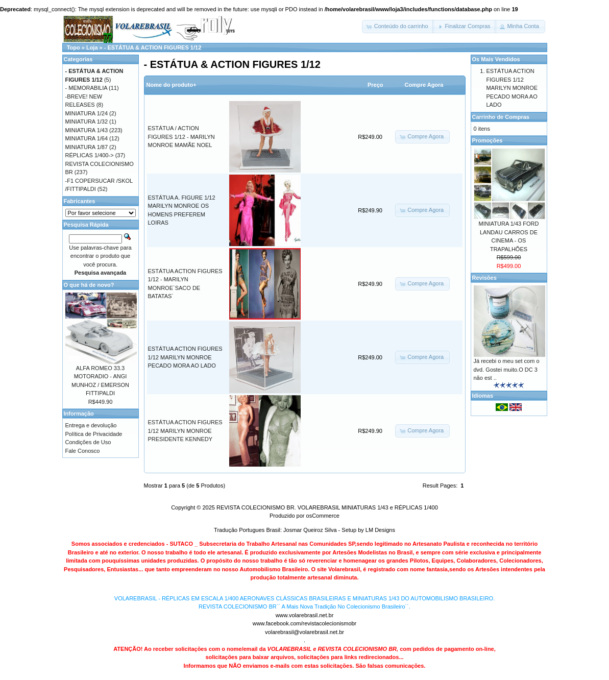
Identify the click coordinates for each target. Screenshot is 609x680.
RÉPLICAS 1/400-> (89, 155)
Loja (92, 47)
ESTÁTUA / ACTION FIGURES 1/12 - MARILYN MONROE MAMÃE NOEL (181, 136)
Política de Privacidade (94, 434)
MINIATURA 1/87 (86, 147)
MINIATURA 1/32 (86, 121)
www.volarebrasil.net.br (305, 615)
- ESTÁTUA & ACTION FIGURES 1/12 (152, 47)
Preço (375, 85)
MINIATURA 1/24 (86, 113)
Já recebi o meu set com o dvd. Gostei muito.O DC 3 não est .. (507, 369)
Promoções (487, 140)
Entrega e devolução (91, 425)
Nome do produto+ (172, 85)
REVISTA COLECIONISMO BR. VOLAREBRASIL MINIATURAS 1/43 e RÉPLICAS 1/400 (327, 507)
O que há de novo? (89, 285)
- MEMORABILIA (86, 88)
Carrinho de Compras (500, 117)
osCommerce (322, 516)
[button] (398, 26)
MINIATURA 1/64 (86, 138)
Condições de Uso (88, 442)
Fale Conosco (82, 451)
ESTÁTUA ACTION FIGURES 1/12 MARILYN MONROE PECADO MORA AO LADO (185, 357)
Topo (73, 47)
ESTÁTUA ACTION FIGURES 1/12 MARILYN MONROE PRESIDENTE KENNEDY (185, 430)
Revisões (484, 278)
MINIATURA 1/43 (86, 130)
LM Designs (380, 530)
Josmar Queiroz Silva (310, 530)
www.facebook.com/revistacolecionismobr (305, 623)
